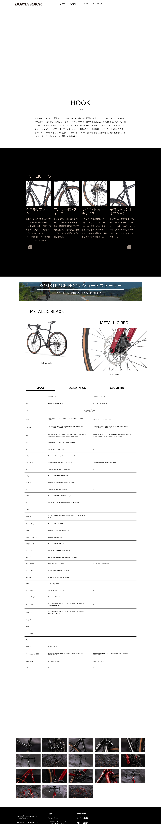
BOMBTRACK (28, 4)
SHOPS (84, 4)
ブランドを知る (53, 818)
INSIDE (73, 4)
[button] (79, 251)
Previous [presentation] (28, 247)
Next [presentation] (132, 247)
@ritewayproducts (104, 813)
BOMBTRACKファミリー (59, 821)
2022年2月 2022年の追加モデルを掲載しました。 (28, 817)
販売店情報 (81, 813)
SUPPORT (97, 4)
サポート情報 (82, 818)
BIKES (62, 4)
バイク (49, 813)
